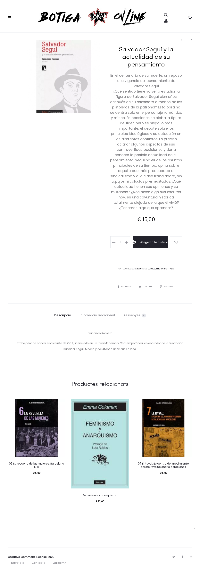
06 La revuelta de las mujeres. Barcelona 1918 (36, 465)
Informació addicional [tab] (97, 315)
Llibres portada (165, 268)
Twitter (146, 286)
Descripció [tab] (62, 315)
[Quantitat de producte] (120, 242)
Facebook (125, 286)
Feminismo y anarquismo (100, 495)
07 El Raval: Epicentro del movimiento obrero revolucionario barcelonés (163, 465)
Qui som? (59, 563)
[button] (113, 242)
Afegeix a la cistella (150, 242)
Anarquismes (139, 268)
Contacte (38, 563)
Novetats (17, 563)
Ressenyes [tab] (134, 315)
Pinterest (167, 286)
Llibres (151, 268)
